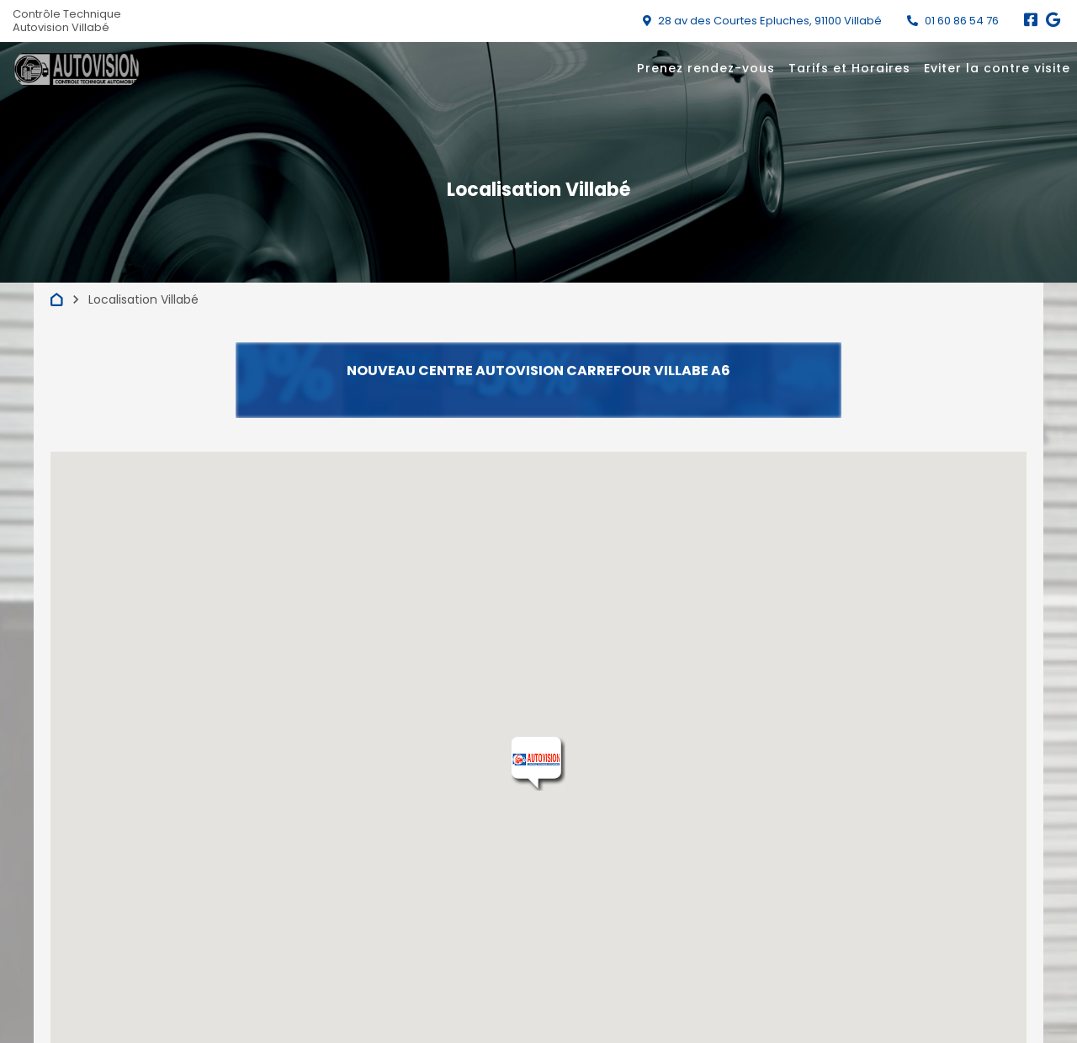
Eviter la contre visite (997, 68)
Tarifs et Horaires (849, 68)
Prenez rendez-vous (706, 68)
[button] (538, 764)
